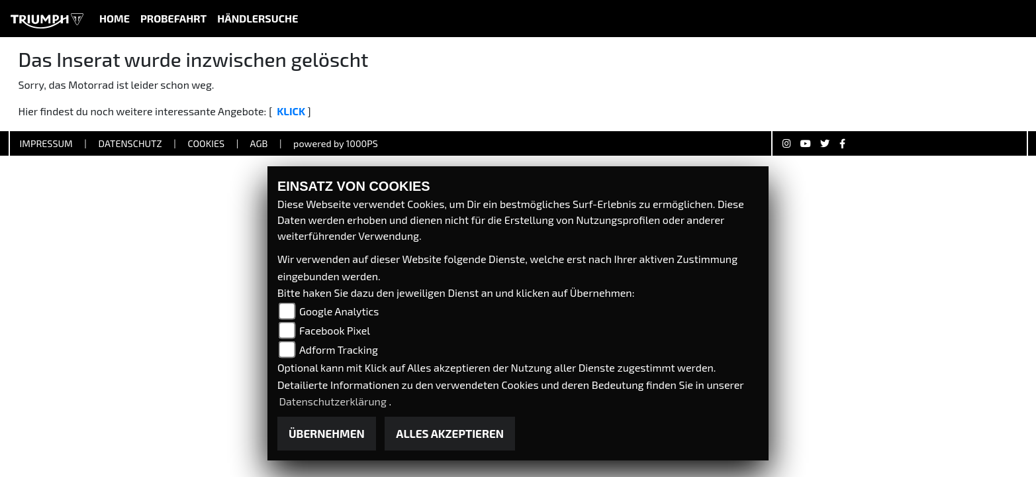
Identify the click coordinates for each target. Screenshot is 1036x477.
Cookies (205, 143)
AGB (258, 143)
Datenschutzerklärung (334, 401)
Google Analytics (339, 311)
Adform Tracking (338, 349)
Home (114, 18)
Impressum (46, 143)
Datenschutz (130, 143)
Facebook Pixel (334, 330)
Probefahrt (173, 18)
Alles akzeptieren (450, 433)
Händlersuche (257, 18)
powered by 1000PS (335, 143)
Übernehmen (327, 433)
